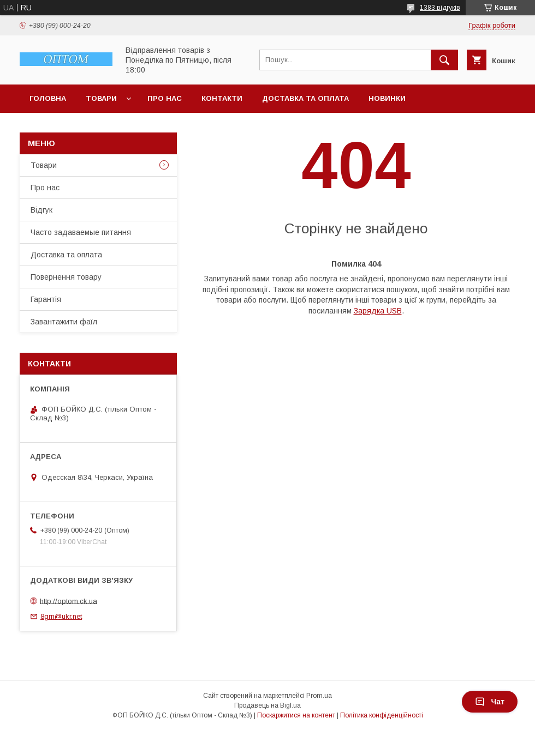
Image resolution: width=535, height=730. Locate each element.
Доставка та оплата (305, 98)
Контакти (221, 98)
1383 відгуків (440, 7)
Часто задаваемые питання (81, 232)
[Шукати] (444, 60)
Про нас (164, 98)
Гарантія (46, 299)
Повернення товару (66, 277)
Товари (101, 98)
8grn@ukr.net (61, 616)
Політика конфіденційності (381, 715)
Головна (47, 98)
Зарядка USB (378, 310)
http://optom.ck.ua (68, 600)
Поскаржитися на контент (296, 715)
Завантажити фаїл (64, 321)
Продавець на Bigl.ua (267, 705)
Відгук (41, 210)
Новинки (387, 98)
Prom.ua (319, 695)
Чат (489, 702)
